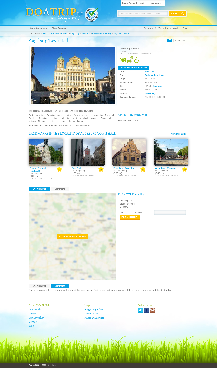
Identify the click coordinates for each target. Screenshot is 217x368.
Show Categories (38, 28)
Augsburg (74, 33)
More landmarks (178, 134)
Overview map (39, 189)
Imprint (33, 313)
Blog (185, 28)
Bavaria (64, 33)
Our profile (35, 309)
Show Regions (59, 28)
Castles (176, 28)
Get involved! (150, 28)
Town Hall (85, 33)
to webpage (150, 93)
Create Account (129, 3)
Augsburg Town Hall (122, 33)
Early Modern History (101, 33)
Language (156, 3)
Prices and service (94, 317)
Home (45, 33)
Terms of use (91, 313)
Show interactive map (72, 236)
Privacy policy (36, 317)
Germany (55, 33)
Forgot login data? (94, 309)
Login (142, 3)
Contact (33, 322)
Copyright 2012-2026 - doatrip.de (42, 365)
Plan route (129, 217)
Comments (60, 189)
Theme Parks (165, 28)
